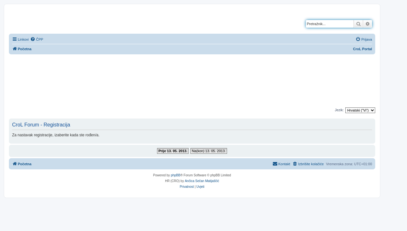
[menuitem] (36, 39)
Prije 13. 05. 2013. (172, 151)
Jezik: (339, 110)
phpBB (175, 175)
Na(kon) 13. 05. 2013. (208, 151)
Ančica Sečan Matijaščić (202, 181)
